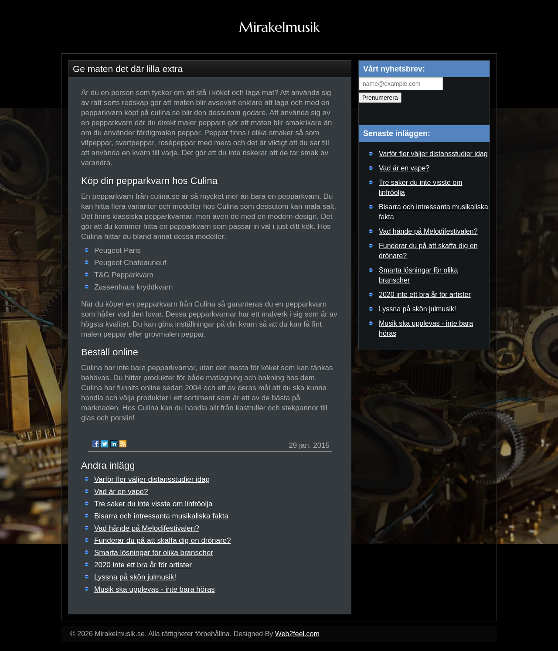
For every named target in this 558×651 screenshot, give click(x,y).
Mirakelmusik (279, 27)
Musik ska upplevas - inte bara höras (154, 589)
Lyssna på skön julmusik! (135, 577)
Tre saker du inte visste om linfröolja (153, 504)
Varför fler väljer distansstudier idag (152, 479)
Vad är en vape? (121, 491)
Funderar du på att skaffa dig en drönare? (162, 540)
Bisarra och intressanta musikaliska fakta (161, 516)
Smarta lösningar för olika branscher (153, 553)
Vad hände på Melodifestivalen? (146, 528)
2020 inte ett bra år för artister (143, 565)
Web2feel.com (297, 633)
